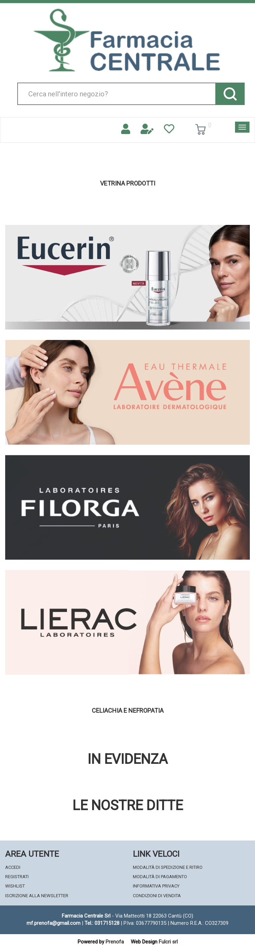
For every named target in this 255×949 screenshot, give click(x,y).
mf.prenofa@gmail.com (53, 923)
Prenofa (115, 942)
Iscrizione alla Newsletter (36, 895)
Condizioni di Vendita (157, 895)
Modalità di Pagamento (160, 876)
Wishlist (15, 886)
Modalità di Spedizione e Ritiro (168, 867)
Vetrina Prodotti (127, 183)
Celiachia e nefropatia (128, 710)
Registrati (17, 876)
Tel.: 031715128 (102, 923)
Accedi (12, 867)
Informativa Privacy (156, 886)
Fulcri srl (168, 942)
